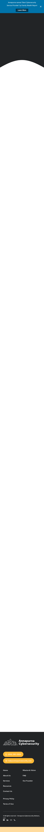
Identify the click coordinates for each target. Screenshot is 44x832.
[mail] (11, 820)
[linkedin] (7, 820)
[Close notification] (40, 6)
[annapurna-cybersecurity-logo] (21, 739)
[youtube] (4, 820)
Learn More (22, 10)
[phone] (14, 820)
